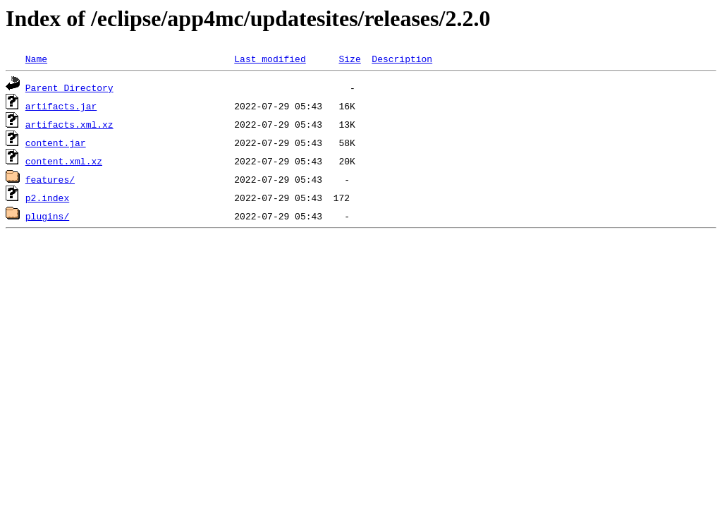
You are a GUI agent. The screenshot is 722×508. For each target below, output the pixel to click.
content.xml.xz (63, 161)
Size (349, 58)
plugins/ (47, 216)
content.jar (55, 142)
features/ (50, 179)
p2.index (47, 197)
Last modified (269, 58)
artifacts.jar (61, 105)
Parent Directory (69, 87)
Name (36, 58)
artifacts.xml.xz (69, 124)
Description (402, 58)
